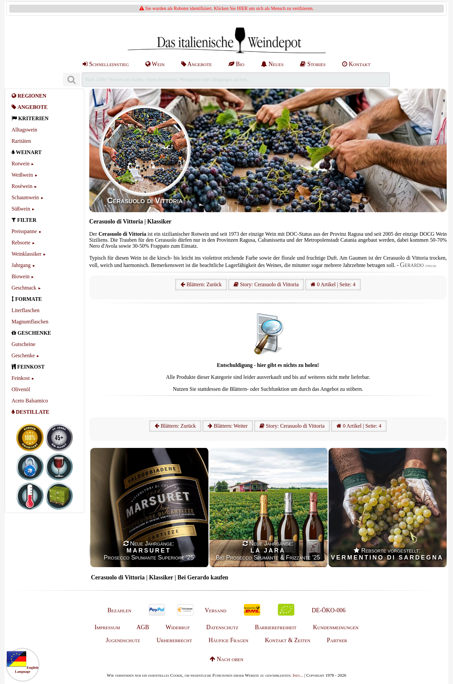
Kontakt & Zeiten (287, 640)
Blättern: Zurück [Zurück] (175, 426)
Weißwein (22, 175)
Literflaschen (25, 310)
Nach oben (227, 659)
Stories (313, 64)
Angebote (196, 64)
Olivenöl (21, 389)
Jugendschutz (123, 640)
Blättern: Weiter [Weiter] (228, 426)
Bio (236, 64)
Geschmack (24, 288)
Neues (272, 64)
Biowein (21, 276)
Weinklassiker (26, 254)
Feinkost (21, 378)
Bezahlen (119, 610)
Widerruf (178, 627)
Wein (155, 64)
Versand (215, 610)
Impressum (107, 627)
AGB (142, 627)
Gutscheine (24, 344)
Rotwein (21, 163)
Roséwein (22, 186)
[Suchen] (71, 80)
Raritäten (21, 141)
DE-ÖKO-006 (328, 610)
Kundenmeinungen (335, 627)
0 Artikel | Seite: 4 (333, 284)
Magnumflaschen (30, 321)
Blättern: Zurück (201, 284)
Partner (337, 640)
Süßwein (21, 209)
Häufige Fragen (228, 640)
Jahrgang (21, 265)
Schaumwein (25, 197)
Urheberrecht (174, 640)
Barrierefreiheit (275, 627)
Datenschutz (222, 627)
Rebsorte (21, 242)
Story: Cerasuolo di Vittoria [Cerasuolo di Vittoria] (266, 284)
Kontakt (356, 64)
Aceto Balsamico (30, 400)
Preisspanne (24, 231)
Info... (298, 675)
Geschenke (23, 355)
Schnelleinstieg (106, 64)
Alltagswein (24, 129)
